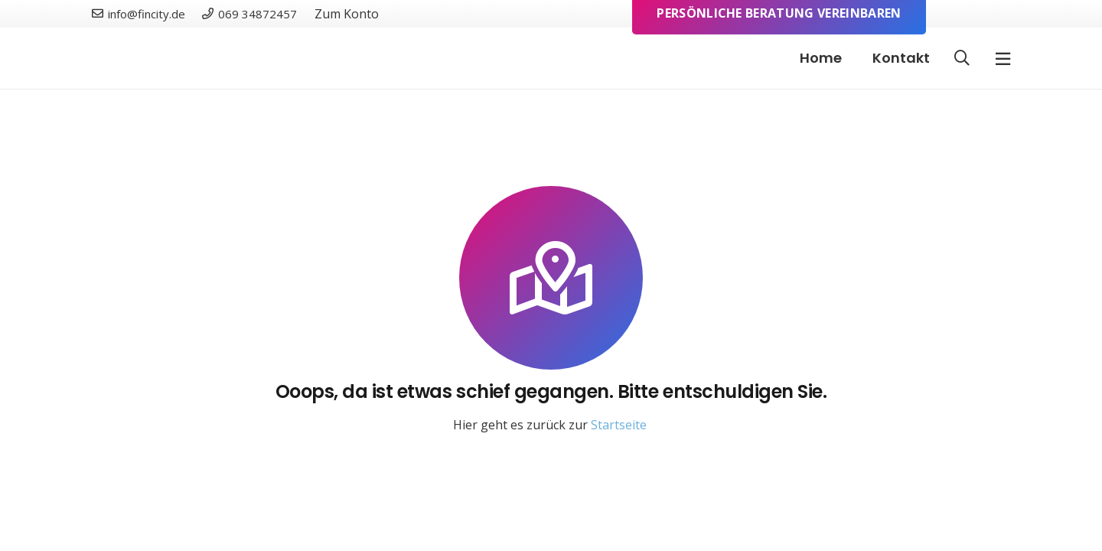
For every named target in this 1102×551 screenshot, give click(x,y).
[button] (962, 58)
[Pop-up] (1003, 58)
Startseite (619, 424)
